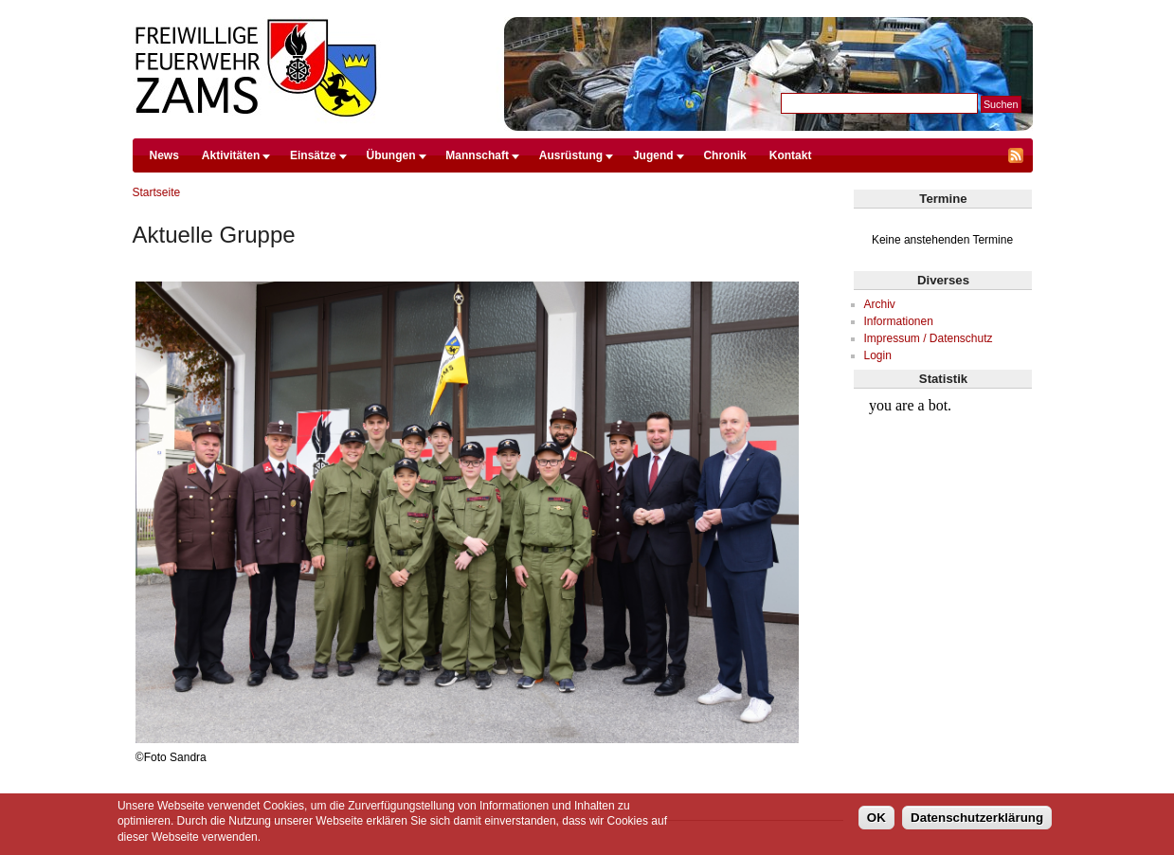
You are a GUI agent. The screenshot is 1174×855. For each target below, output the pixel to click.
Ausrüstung (571, 155)
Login (878, 355)
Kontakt (790, 155)
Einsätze (313, 155)
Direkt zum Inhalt (581, 8)
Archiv (879, 304)
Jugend (653, 155)
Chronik (724, 155)
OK (876, 817)
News (164, 155)
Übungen (391, 155)
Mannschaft (477, 155)
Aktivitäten (231, 155)
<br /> (942, 461)
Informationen (898, 321)
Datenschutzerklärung (977, 817)
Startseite (157, 192)
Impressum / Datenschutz (928, 338)
